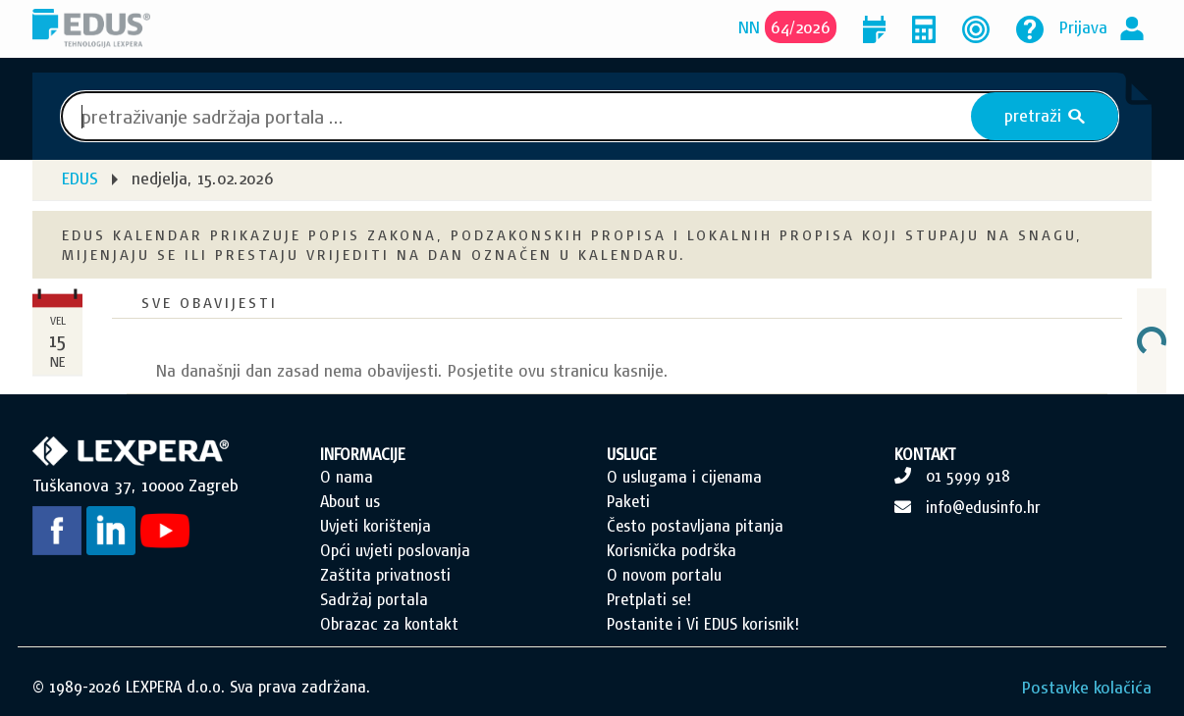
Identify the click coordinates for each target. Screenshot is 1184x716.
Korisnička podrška (671, 550)
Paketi (628, 501)
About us (350, 501)
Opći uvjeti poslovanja (395, 550)
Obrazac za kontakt (389, 624)
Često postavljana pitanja (695, 526)
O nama (346, 476)
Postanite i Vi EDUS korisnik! (703, 624)
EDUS (80, 178)
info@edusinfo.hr (983, 507)
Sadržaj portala (374, 599)
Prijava (1083, 27)
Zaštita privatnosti (385, 575)
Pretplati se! (649, 599)
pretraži (1045, 116)
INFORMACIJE (362, 454)
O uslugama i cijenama (684, 476)
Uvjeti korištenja (375, 526)
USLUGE (632, 454)
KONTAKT (925, 454)
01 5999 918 (968, 476)
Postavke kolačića (1087, 687)
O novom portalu (664, 575)
